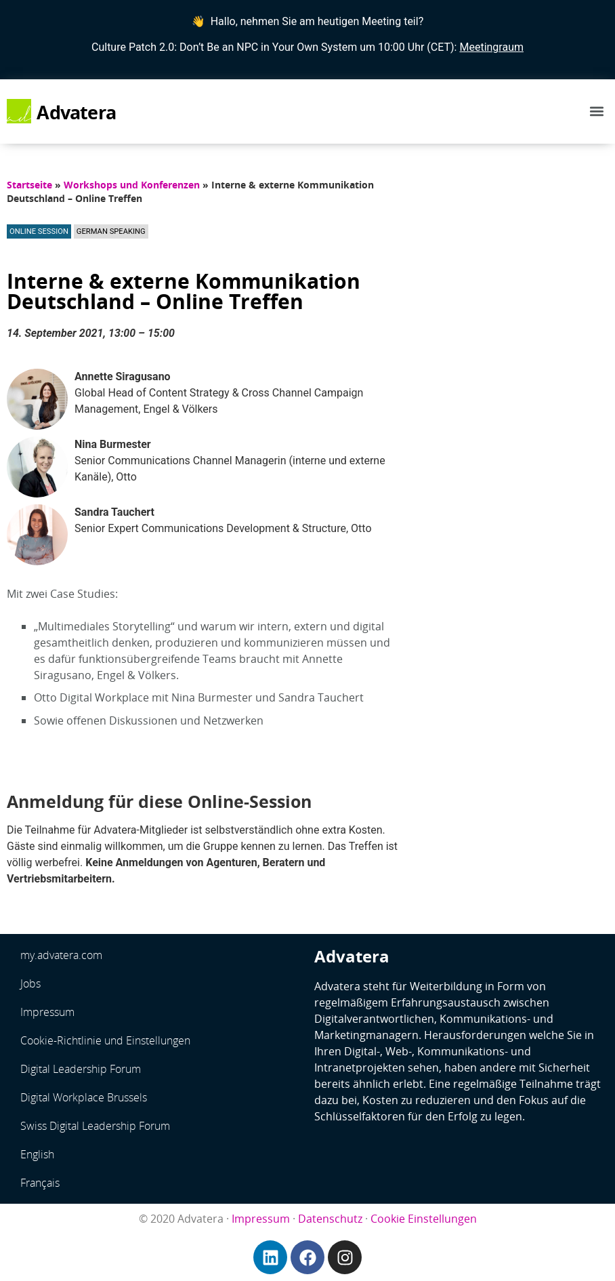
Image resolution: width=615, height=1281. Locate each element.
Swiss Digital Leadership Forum (95, 1125)
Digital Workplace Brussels (83, 1097)
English (37, 1154)
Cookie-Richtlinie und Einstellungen (105, 1040)
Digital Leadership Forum (80, 1068)
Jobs (30, 983)
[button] (597, 111)
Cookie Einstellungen (423, 1218)
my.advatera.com (61, 955)
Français (40, 1182)
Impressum (47, 1011)
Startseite (29, 184)
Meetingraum (491, 47)
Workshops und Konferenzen (132, 184)
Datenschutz (330, 1218)
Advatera (76, 112)
